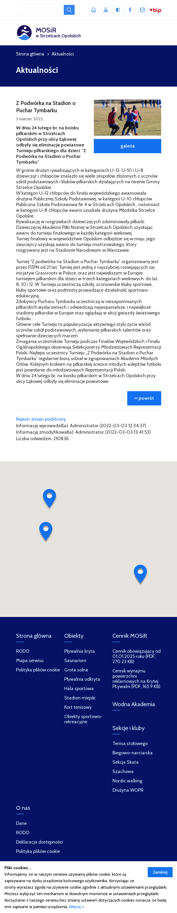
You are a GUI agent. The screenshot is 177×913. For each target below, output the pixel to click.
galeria (127, 146)
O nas (23, 807)
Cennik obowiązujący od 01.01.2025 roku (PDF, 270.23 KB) (136, 656)
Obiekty (73, 635)
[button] (49, 499)
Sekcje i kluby (128, 728)
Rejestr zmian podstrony (41, 419)
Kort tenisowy (78, 707)
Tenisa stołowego (130, 743)
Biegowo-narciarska (132, 753)
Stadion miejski (79, 698)
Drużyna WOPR (128, 790)
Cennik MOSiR (129, 635)
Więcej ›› (76, 906)
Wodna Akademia (133, 704)
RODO (22, 832)
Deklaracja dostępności (39, 842)
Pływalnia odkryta (82, 679)
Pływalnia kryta (79, 651)
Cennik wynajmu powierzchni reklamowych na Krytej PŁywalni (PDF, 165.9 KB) (136, 678)
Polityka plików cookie (38, 851)
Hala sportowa (79, 688)
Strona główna (30, 54)
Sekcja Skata (125, 762)
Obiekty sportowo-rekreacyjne (83, 719)
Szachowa (123, 771)
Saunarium (75, 660)
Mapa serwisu (30, 660)
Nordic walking (127, 781)
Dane (21, 823)
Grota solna (76, 670)
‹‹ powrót (144, 398)
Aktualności (63, 54)
